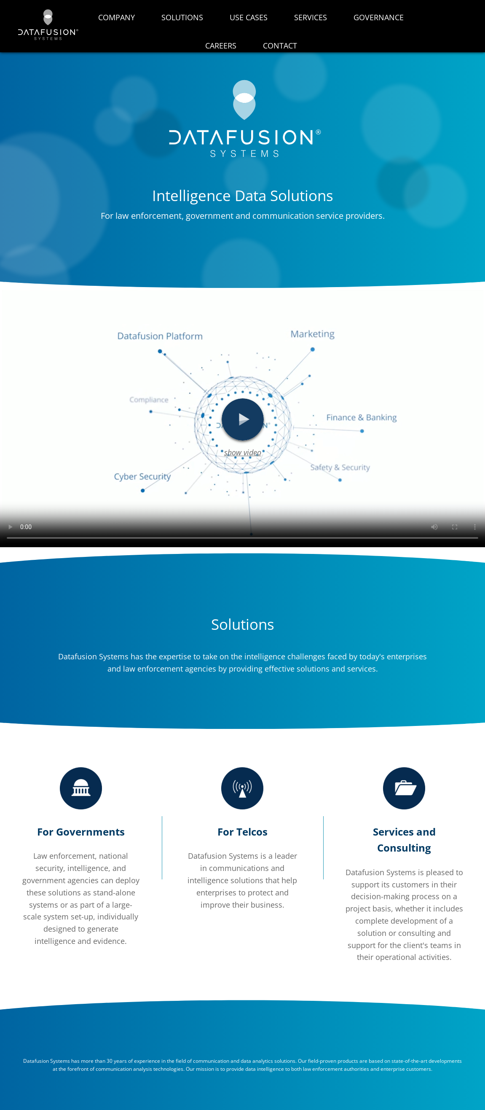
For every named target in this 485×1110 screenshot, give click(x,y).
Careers (220, 45)
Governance (379, 17)
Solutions (182, 17)
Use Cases (249, 17)
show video (242, 452)
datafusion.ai (47, 24)
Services (310, 17)
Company (116, 17)
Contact (280, 45)
